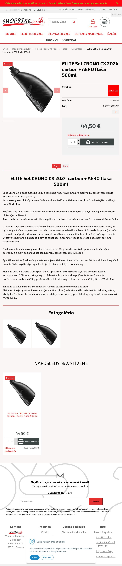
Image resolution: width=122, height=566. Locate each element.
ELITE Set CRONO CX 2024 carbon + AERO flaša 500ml (22, 414)
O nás (102, 9)
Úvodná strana (66, 9)
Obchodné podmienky (74, 532)
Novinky (52, 40)
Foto (65, 166)
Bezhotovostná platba (102, 556)
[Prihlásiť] (93, 23)
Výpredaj (69, 40)
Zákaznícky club (103, 532)
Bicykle (10, 33)
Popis (56, 166)
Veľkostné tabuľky (87, 9)
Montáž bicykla (103, 537)
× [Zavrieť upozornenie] (117, 3)
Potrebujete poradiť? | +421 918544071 (28, 9)
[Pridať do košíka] (97, 142)
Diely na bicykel (59, 33)
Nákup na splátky (103, 551)
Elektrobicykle (32, 33)
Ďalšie (113, 9)
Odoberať (96, 501)
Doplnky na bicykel (89, 33)
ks (75, 142)
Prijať (34, 557)
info (70, 492)
